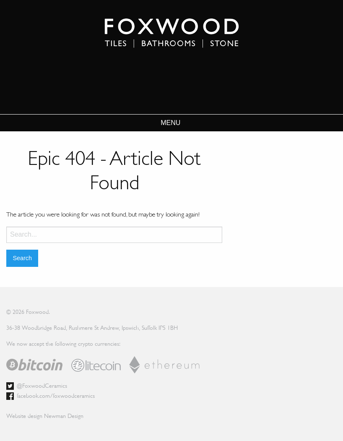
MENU (170, 123)
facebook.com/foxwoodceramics (56, 395)
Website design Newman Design (44, 415)
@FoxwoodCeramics (42, 385)
